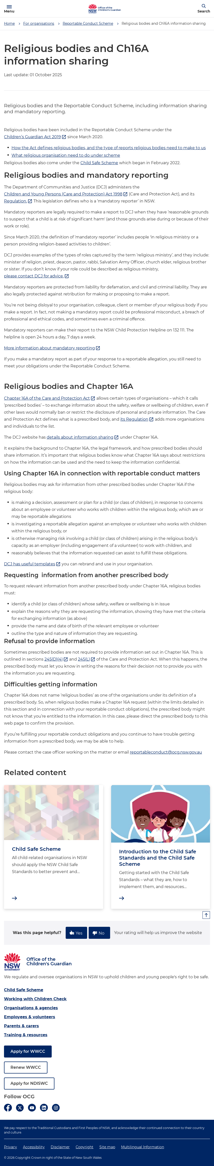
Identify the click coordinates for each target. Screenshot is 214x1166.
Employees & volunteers (29, 1017)
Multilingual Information (142, 1147)
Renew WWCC (25, 1067)
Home (9, 23)
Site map (107, 1147)
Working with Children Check (35, 999)
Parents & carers (21, 1026)
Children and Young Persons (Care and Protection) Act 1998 (66, 194)
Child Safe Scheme (99, 162)
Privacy (10, 1147)
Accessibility (34, 1147)
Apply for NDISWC (29, 1083)
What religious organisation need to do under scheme (65, 155)
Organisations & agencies (31, 1008)
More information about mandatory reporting (52, 348)
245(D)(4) (56, 659)
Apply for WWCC (27, 1051)
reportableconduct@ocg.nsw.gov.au (166, 752)
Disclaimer (60, 1147)
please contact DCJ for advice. (36, 276)
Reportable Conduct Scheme (88, 23)
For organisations (38, 23)
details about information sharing (83, 437)
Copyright (84, 1147)
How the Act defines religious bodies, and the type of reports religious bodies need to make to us (108, 147)
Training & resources (25, 1035)
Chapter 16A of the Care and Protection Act (49, 398)
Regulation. (18, 201)
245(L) (86, 659)
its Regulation (137, 419)
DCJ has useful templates (32, 564)
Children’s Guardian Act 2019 (35, 136)
